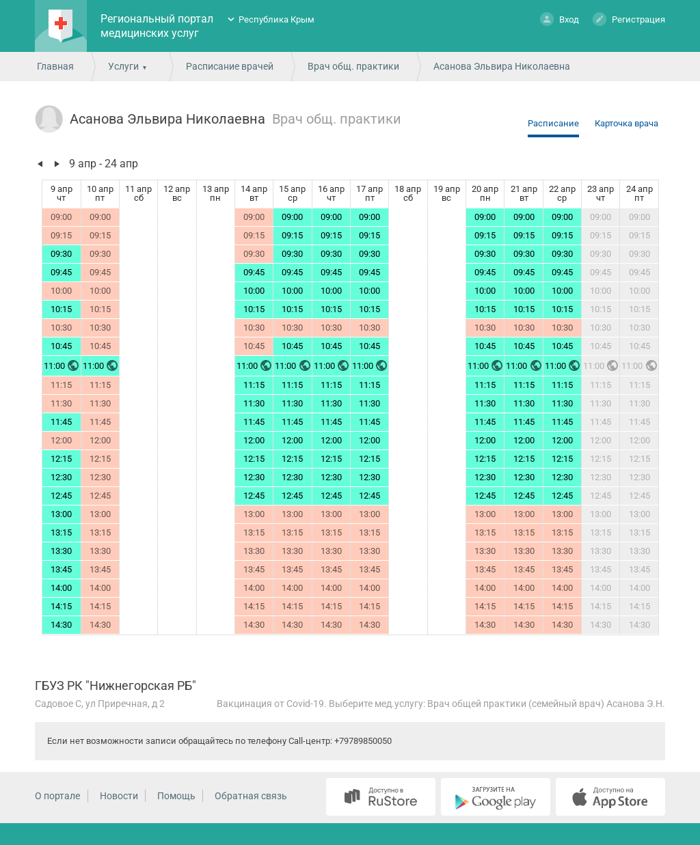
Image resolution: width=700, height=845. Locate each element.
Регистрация (629, 19)
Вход (559, 19)
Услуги (123, 66)
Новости (119, 795)
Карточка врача (626, 123)
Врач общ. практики (353, 66)
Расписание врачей (229, 66)
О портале (57, 795)
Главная (55, 66)
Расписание (553, 123)
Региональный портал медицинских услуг (156, 26)
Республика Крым (276, 19)
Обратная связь (251, 795)
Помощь (176, 795)
